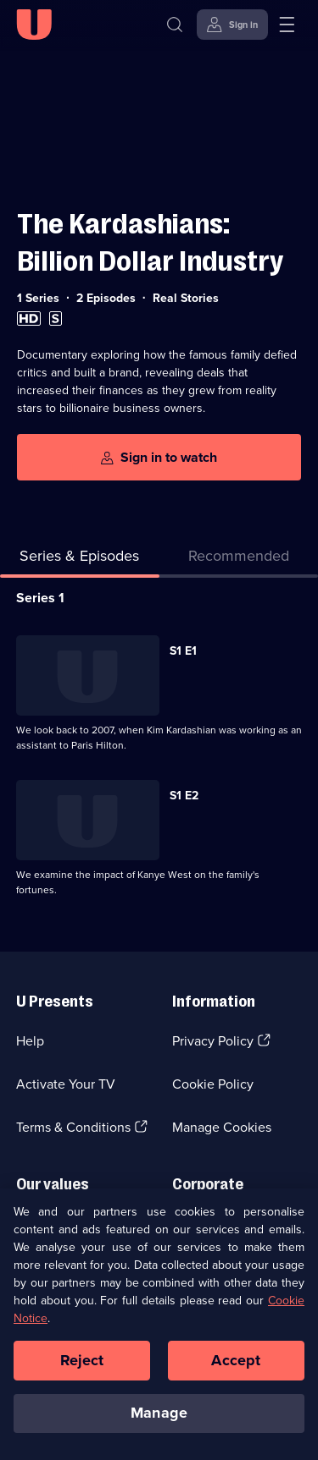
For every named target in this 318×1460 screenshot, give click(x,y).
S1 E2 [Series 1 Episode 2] (184, 795)
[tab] (239, 559)
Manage (159, 1426)
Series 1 (40, 597)
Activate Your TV (65, 1084)
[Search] (174, 24)
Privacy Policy (213, 1041)
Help (30, 1041)
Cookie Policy (213, 1084)
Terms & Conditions (73, 1127)
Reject (82, 1373)
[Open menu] (286, 24)
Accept (235, 1373)
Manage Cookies (221, 1127)
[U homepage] (34, 24)
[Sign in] (232, 24)
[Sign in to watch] (159, 457)
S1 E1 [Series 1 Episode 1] (183, 651)
